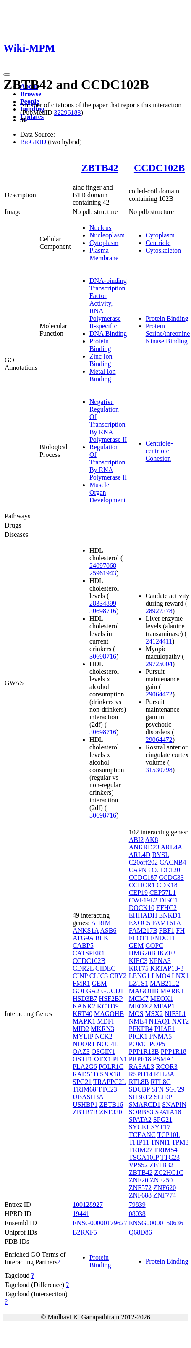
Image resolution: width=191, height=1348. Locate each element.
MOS (136, 1013)
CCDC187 (143, 877)
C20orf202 (143, 862)
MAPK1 (84, 1021)
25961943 (102, 573)
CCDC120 (166, 869)
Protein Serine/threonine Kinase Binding (168, 333)
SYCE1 (139, 1127)
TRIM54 (165, 1149)
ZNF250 (161, 1180)
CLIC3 (98, 975)
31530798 (159, 769)
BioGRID (33, 141)
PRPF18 (140, 1059)
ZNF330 (110, 1112)
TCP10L (168, 1134)
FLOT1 (139, 938)
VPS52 (138, 1165)
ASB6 (108, 930)
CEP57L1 (162, 892)
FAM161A (166, 922)
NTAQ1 (159, 1021)
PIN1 (120, 1059)
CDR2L (83, 968)
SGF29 (174, 1089)
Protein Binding (100, 345)
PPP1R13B (144, 1051)
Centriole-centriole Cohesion (159, 451)
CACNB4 (173, 862)
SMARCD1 (145, 1104)
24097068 (102, 565)
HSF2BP (111, 998)
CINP (80, 975)
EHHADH (143, 915)
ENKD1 (170, 915)
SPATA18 (168, 1112)
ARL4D (140, 854)
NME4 (138, 1021)
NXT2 (180, 1021)
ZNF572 (140, 1187)
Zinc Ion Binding (101, 360)
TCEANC (142, 1134)
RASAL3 (141, 1066)
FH (180, 930)
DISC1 (168, 900)
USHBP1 (85, 1104)
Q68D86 (140, 1232)
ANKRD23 (144, 847)
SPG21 (82, 1081)
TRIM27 (140, 1149)
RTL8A (164, 1074)
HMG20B (142, 953)
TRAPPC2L (109, 1081)
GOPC (154, 945)
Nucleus (100, 227)
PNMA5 (160, 1036)
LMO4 (161, 975)
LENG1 (139, 975)
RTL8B (139, 1081)
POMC (138, 1043)
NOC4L (107, 1043)
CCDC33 (171, 877)
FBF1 (166, 930)
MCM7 (139, 998)
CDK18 (167, 885)
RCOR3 (167, 1066)
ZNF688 (140, 1195)
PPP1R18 (173, 1051)
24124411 (159, 641)
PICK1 (138, 1036)
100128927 (88, 1204)
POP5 (157, 1043)
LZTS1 (138, 983)
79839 (137, 1204)
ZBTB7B (85, 1112)
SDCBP (139, 1089)
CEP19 (138, 892)
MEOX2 (140, 1006)
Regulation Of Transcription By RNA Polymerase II (108, 462)
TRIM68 (84, 1089)
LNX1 (180, 975)
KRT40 (82, 1013)
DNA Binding (108, 333)
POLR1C (111, 1066)
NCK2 (104, 1036)
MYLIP (83, 1036)
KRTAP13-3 (167, 968)
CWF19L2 (143, 900)
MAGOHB (109, 1013)
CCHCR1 (142, 885)
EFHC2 (166, 907)
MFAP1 (164, 1006)
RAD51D (85, 1074)
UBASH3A (88, 1096)
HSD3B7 (85, 998)
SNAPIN (174, 1104)
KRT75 (139, 968)
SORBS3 (141, 1112)
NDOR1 (84, 1043)
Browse (30, 94)
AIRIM (101, 922)
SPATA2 (140, 1119)
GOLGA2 (86, 991)
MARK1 (172, 991)
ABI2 (136, 839)
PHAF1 (164, 1028)
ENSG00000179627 (100, 1223)
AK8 (151, 839)
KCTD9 (108, 1006)
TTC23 (107, 1089)
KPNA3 (160, 960)
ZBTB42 (99, 167)
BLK (102, 938)
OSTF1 (82, 1059)
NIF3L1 (175, 1013)
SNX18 (110, 1074)
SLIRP (163, 1096)
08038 (137, 1213)
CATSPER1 (89, 953)
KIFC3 (138, 960)
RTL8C (161, 1081)
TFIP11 (139, 1142)
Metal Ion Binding (102, 375)
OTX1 (102, 1059)
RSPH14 (140, 1074)
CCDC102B (159, 167)
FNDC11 (163, 938)
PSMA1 (164, 1059)
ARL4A (171, 847)
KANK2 (84, 1006)
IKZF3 (166, 953)
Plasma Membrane (103, 254)
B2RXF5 (85, 1232)
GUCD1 (112, 991)
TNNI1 (160, 1142)
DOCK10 (141, 907)
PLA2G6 (85, 1066)
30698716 (102, 611)
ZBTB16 (111, 1104)
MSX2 (154, 1013)
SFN (158, 1089)
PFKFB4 (141, 1028)
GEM (99, 983)
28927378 (159, 611)
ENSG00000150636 (156, 1223)
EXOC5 (140, 922)
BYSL (160, 854)
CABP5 (83, 945)
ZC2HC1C (168, 1172)
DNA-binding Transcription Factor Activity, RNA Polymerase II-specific (108, 303)
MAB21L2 (164, 983)
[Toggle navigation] (6, 74)
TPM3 (180, 1142)
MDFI (105, 1021)
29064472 (159, 694)
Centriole (158, 242)
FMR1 (81, 983)
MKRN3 (102, 1028)
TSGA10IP (144, 1157)
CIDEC (105, 968)
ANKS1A (86, 930)
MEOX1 (161, 998)
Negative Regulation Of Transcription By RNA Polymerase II (108, 420)
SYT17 (160, 1127)
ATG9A (83, 938)
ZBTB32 (161, 1165)
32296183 (67, 112)
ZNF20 (138, 1180)
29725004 (159, 663)
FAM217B (143, 930)
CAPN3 (139, 869)
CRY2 (118, 975)
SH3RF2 (140, 1096)
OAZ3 (81, 1051)
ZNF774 (164, 1195)
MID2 (81, 1028)
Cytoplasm (103, 242)
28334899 (102, 603)
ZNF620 (164, 1187)
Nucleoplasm (107, 235)
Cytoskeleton (163, 250)
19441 (81, 1213)
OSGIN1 (103, 1051)
